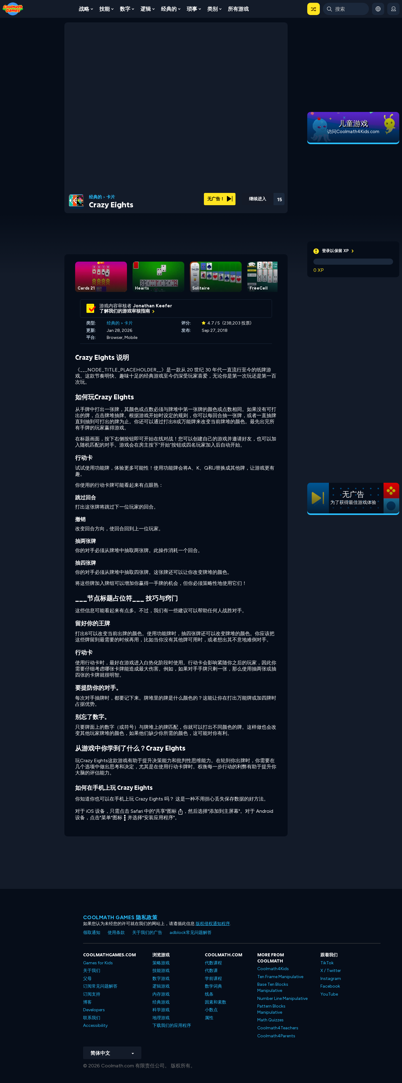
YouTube (329, 994)
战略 (84, 9)
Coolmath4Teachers (277, 1028)
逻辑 (145, 9)
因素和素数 (215, 1002)
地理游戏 (161, 1017)
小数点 (211, 1009)
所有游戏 (238, 9)
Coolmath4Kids (273, 968)
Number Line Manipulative (282, 998)
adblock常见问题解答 (191, 932)
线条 (209, 994)
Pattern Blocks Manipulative (271, 1009)
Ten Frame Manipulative (280, 976)
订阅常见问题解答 (100, 986)
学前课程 (213, 978)
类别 (212, 9)
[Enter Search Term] (346, 9)
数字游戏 (161, 978)
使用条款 (116, 932)
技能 (104, 9)
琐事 (192, 9)
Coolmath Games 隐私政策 (120, 917)
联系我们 (91, 1017)
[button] (313, 9)
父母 (87, 978)
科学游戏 (161, 1009)
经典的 (169, 9)
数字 (125, 9)
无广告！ (219, 199)
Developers (94, 1009)
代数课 (211, 970)
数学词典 (213, 986)
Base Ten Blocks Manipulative (272, 987)
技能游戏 (161, 970)
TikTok (327, 963)
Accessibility (95, 1025)
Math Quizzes (270, 1020)
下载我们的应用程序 (171, 1025)
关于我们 (91, 970)
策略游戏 (161, 963)
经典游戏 (161, 1002)
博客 (87, 1002)
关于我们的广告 (147, 932)
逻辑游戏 (161, 986)
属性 (209, 1017)
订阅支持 (91, 994)
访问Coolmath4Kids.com (353, 131)
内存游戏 (161, 994)
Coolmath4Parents (276, 1036)
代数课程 (213, 963)
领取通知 (91, 932)
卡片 (110, 197)
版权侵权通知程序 (213, 923)
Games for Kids (98, 963)
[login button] (393, 9)
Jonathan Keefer (152, 306)
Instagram (330, 978)
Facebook (330, 986)
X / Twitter (330, 970)
